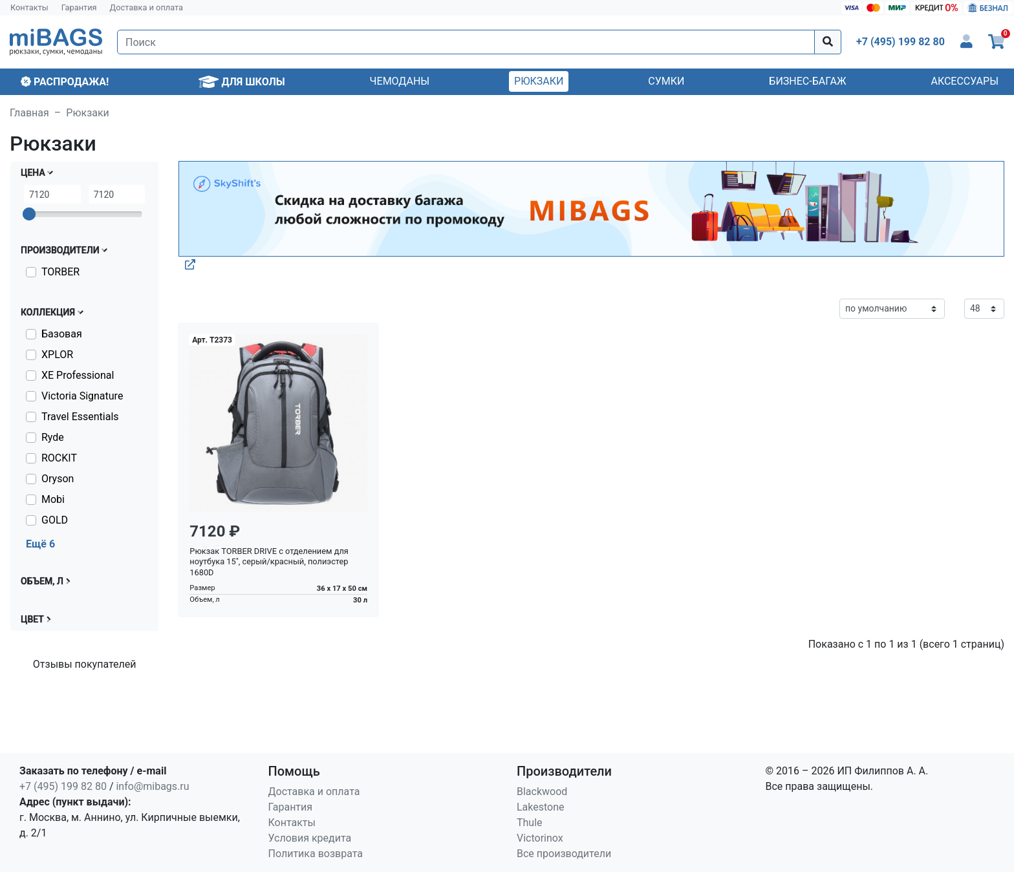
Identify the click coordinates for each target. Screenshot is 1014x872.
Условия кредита (310, 838)
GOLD (54, 520)
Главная (29, 113)
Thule (530, 822)
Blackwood (542, 791)
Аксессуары (964, 81)
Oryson (57, 479)
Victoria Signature (82, 396)
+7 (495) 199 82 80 (63, 786)
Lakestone (541, 807)
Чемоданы (400, 81)
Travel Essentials (80, 416)
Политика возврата (315, 853)
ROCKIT (59, 458)
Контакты (29, 7)
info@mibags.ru (152, 786)
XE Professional (77, 375)
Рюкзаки (538, 81)
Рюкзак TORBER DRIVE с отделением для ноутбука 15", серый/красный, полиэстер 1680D (269, 561)
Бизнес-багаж (807, 81)
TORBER (60, 272)
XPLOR (57, 354)
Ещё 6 (40, 544)
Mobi (53, 499)
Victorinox (540, 838)
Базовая (61, 334)
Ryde (52, 437)
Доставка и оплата (147, 7)
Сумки (666, 81)
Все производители (564, 853)
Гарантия (79, 7)
